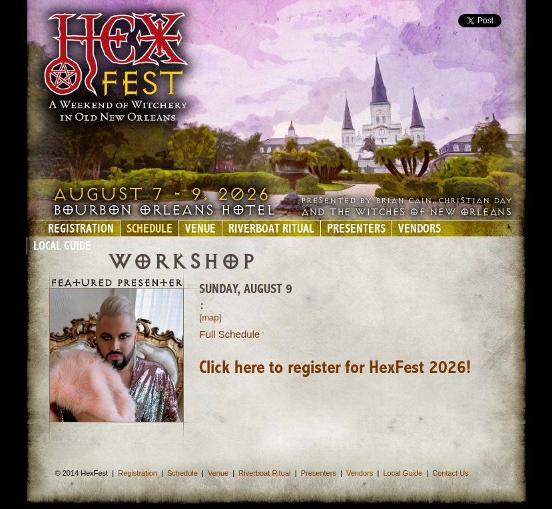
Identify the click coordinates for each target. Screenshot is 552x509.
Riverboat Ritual (271, 229)
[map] (211, 317)
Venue (200, 229)
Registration (81, 229)
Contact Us (450, 473)
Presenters (356, 229)
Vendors (419, 229)
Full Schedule (230, 334)
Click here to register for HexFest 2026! (335, 368)
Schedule (149, 229)
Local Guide (62, 247)
